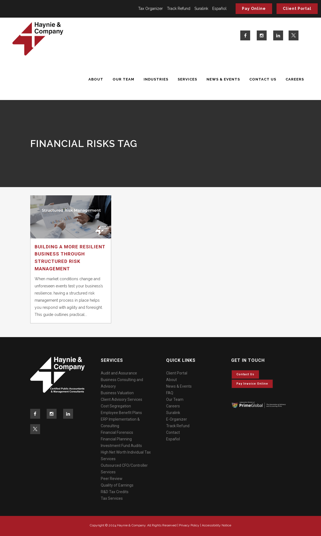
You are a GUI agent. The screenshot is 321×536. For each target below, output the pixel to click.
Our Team (174, 399)
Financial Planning (116, 439)
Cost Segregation (116, 406)
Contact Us (245, 374)
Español (219, 8)
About (171, 379)
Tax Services (112, 498)
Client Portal (297, 8)
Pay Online (254, 8)
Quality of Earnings (117, 485)
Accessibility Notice (216, 525)
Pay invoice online (252, 383)
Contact (173, 432)
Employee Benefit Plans (121, 412)
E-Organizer (176, 419)
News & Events (179, 386)
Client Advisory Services (121, 399)
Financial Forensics (117, 432)
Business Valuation (117, 393)
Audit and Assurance (119, 373)
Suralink (201, 8)
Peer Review (111, 478)
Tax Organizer (150, 8)
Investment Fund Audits (121, 445)
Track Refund (178, 8)
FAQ (169, 393)
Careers (173, 406)
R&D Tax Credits (115, 492)
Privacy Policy (189, 525)
